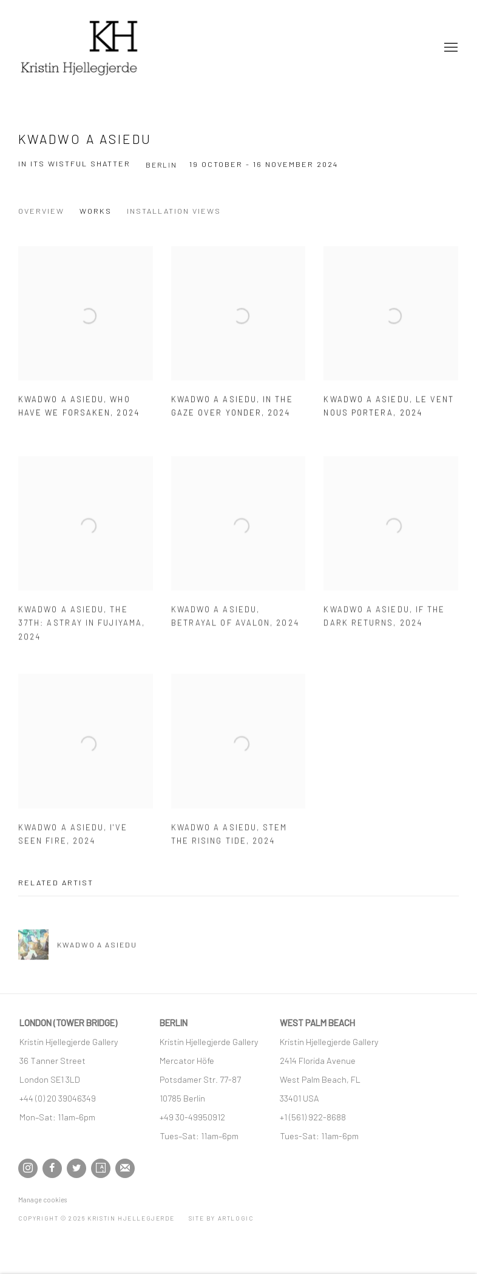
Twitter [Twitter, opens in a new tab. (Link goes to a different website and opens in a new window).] (76, 1168)
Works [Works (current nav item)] (96, 211)
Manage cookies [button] (42, 1200)
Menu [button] (450, 48)
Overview (41, 211)
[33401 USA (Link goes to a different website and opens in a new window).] (299, 1097)
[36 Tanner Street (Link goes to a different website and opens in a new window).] (52, 1060)
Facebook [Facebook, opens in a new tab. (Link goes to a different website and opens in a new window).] (52, 1168)
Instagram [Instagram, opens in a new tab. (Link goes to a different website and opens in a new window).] (28, 1168)
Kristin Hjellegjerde (79, 47)
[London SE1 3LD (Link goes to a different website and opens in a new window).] (50, 1079)
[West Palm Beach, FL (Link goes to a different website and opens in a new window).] (321, 1079)
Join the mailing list (125, 1168)
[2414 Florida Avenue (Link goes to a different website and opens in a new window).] (318, 1060)
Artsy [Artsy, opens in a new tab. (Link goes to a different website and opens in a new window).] (100, 1168)
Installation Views (174, 211)
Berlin (161, 164)
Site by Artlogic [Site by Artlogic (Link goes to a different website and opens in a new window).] (221, 1218)
